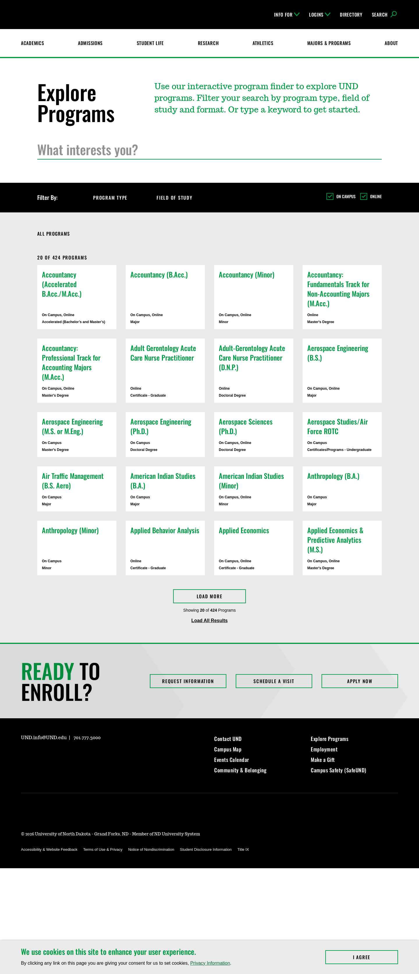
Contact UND (228, 738)
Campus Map (228, 749)
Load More (210, 596)
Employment (324, 749)
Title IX (243, 849)
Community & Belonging (240, 770)
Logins (320, 14)
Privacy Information (210, 963)
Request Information (188, 681)
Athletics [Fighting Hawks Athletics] (263, 43)
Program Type (115, 197)
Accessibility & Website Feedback (49, 849)
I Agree (375, 957)
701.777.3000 (87, 737)
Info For (287, 14)
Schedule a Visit (273, 681)
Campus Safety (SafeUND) (338, 770)
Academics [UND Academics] (32, 43)
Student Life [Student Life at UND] (150, 43)
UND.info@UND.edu (44, 737)
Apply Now (359, 681)
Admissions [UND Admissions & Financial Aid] (90, 43)
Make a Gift (323, 759)
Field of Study (180, 197)
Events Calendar (231, 759)
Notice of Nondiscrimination (151, 849)
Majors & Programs (329, 43)
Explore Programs (329, 738)
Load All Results (209, 620)
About (391, 43)
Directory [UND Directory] (351, 14)
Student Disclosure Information (206, 849)
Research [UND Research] (208, 43)
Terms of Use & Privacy (102, 849)
